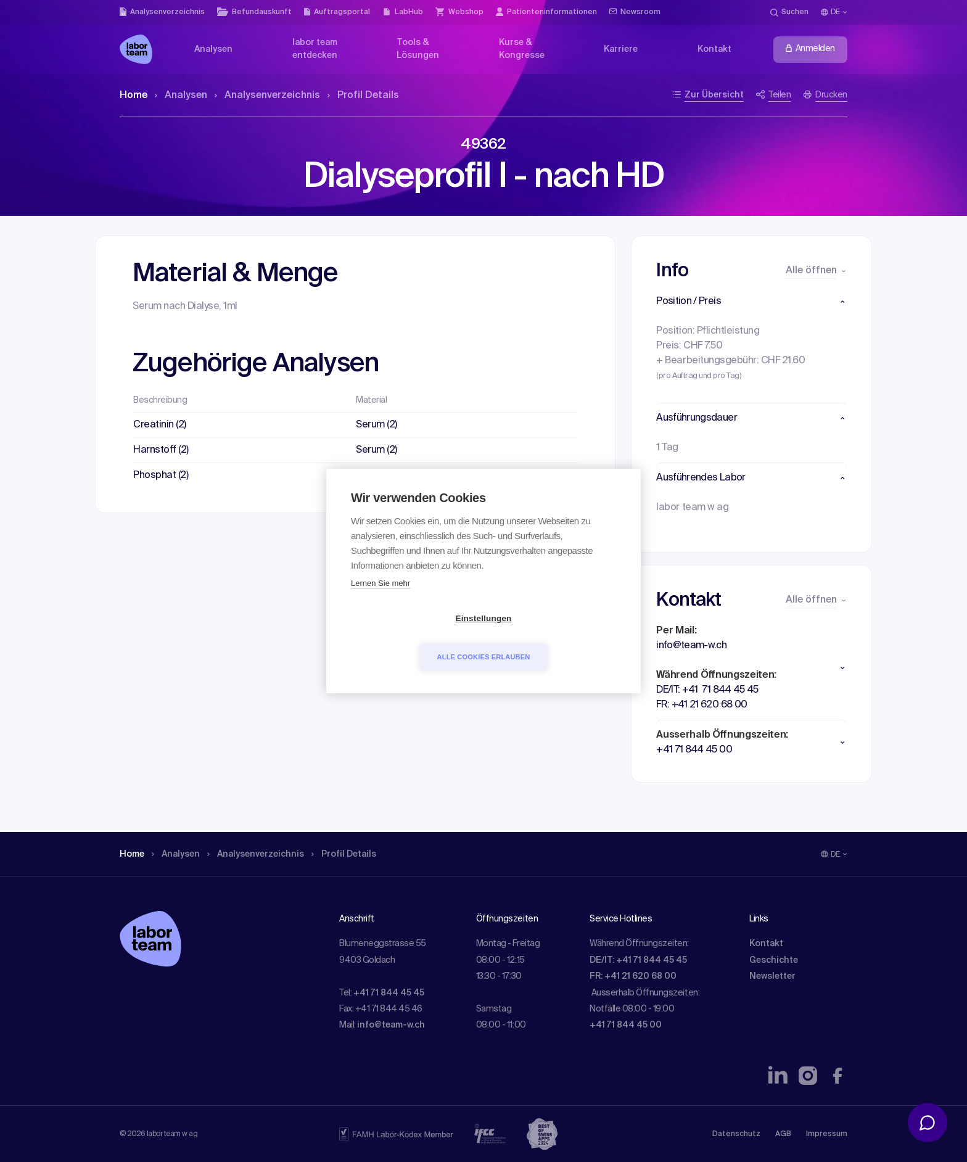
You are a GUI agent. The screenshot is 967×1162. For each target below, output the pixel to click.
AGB (783, 1134)
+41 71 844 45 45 (388, 993)
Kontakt (766, 943)
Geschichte (773, 960)
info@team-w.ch (391, 1025)
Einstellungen (412, 638)
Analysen (181, 96)
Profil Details (363, 96)
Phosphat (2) (160, 475)
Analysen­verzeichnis (267, 96)
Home (133, 96)
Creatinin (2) (159, 425)
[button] (751, 301)
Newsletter (772, 976)
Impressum (826, 1134)
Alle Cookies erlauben (554, 637)
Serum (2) (376, 425)
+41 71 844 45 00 (626, 1025)
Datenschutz (736, 1134)
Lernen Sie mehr (380, 603)
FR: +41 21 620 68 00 (633, 976)
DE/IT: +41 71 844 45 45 (638, 960)
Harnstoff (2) (161, 450)
